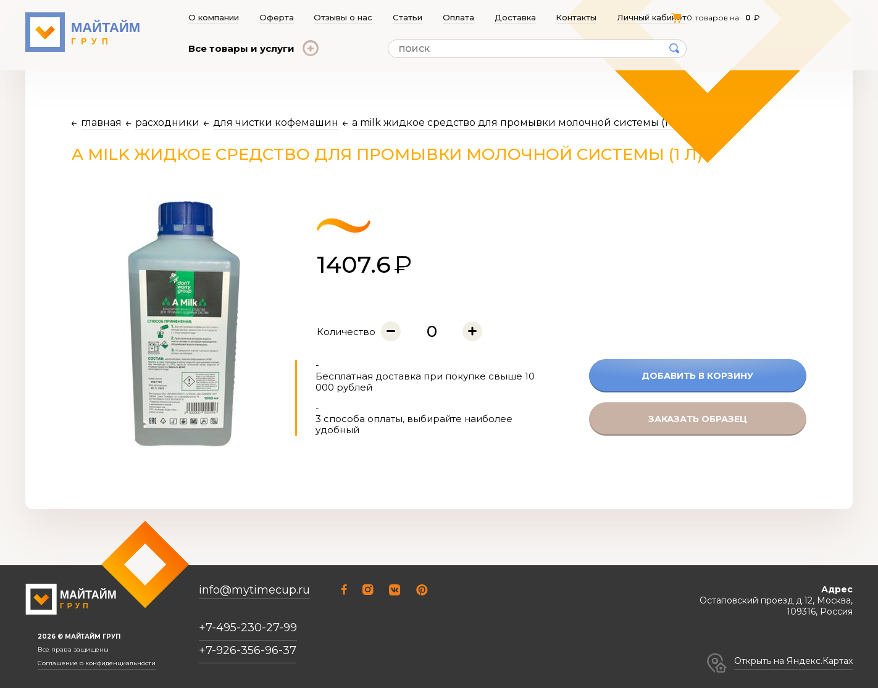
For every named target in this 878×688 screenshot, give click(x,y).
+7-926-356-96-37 (247, 650)
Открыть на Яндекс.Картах (793, 660)
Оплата (459, 17)
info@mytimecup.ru (254, 590)
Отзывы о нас (343, 17)
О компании (213, 17)
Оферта (276, 17)
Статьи (407, 17)
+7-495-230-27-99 (248, 627)
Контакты (577, 17)
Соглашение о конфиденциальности (97, 663)
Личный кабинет (652, 17)
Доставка (516, 17)
